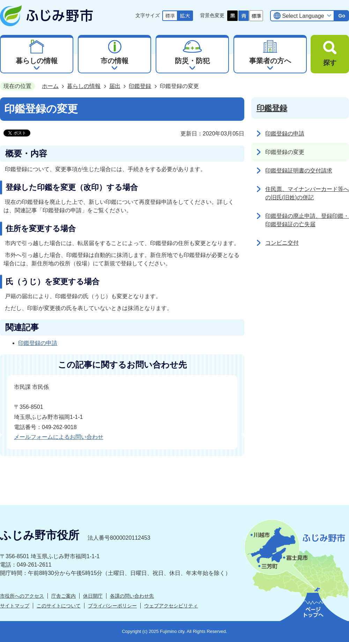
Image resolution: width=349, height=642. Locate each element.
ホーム (50, 86)
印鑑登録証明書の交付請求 (298, 171)
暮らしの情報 (84, 86)
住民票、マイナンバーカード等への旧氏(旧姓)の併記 (307, 193)
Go (341, 16)
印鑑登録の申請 (37, 343)
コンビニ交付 (282, 243)
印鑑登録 (140, 86)
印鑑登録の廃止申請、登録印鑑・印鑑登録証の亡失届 (307, 220)
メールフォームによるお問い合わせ (58, 437)
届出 (114, 86)
